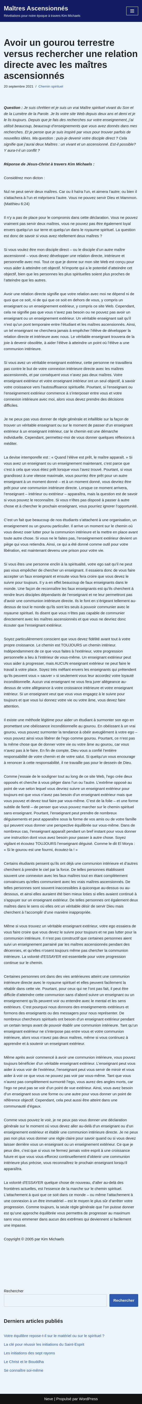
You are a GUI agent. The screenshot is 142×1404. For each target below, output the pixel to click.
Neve (48, 1399)
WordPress (88, 1399)
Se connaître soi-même (23, 1370)
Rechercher (14, 1291)
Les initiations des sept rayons (29, 1353)
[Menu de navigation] (132, 11)
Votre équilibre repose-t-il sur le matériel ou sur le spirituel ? (54, 1336)
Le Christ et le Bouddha (24, 1361)
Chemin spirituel (50, 86)
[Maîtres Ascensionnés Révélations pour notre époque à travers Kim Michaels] (42, 11)
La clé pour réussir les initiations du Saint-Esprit (44, 1344)
